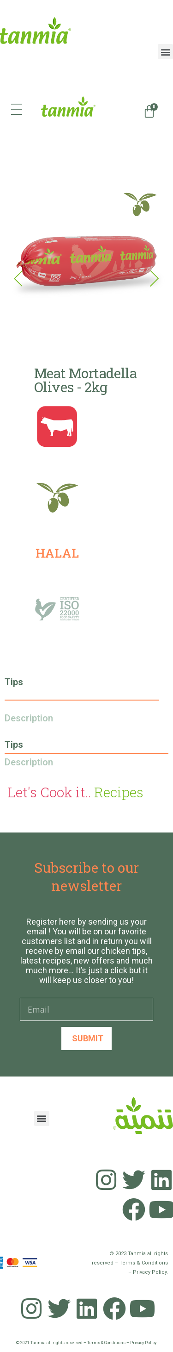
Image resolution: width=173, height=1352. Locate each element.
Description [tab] (29, 718)
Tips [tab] (14, 682)
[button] (165, 51)
